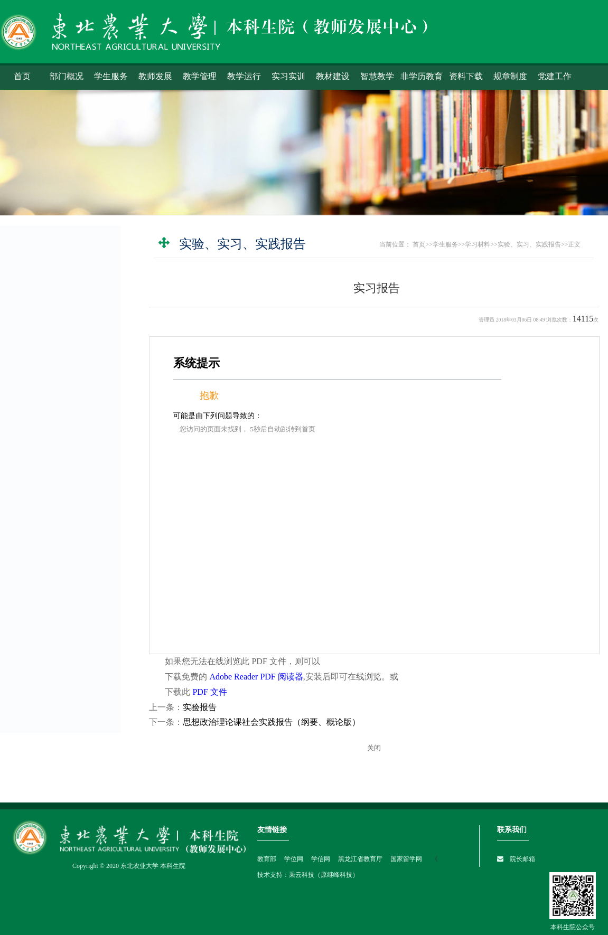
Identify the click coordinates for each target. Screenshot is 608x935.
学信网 (320, 859)
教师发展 (155, 76)
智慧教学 (377, 76)
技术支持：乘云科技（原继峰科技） (308, 875)
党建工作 (555, 76)
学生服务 (111, 76)
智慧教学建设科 (49, 680)
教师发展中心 (45, 662)
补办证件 (30, 394)
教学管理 (200, 76)
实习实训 (288, 76)
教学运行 (244, 76)
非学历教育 (421, 76)
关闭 (374, 748)
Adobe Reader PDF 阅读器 (256, 676)
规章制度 (510, 76)
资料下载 (466, 76)
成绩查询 (30, 342)
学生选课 (30, 316)
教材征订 (30, 507)
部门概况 (66, 76)
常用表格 (30, 533)
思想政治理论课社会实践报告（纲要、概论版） (271, 721)
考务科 (34, 572)
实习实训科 (41, 626)
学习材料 (30, 419)
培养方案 (30, 481)
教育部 (266, 859)
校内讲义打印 (45, 441)
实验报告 (200, 707)
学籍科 (34, 590)
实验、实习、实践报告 (60, 459)
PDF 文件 (209, 691)
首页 (22, 76)
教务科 (34, 554)
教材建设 (333, 76)
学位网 (293, 859)
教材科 (34, 608)
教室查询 (30, 368)
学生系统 (30, 290)
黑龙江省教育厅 (359, 859)
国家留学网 (407, 859)
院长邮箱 (522, 859)
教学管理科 (41, 644)
